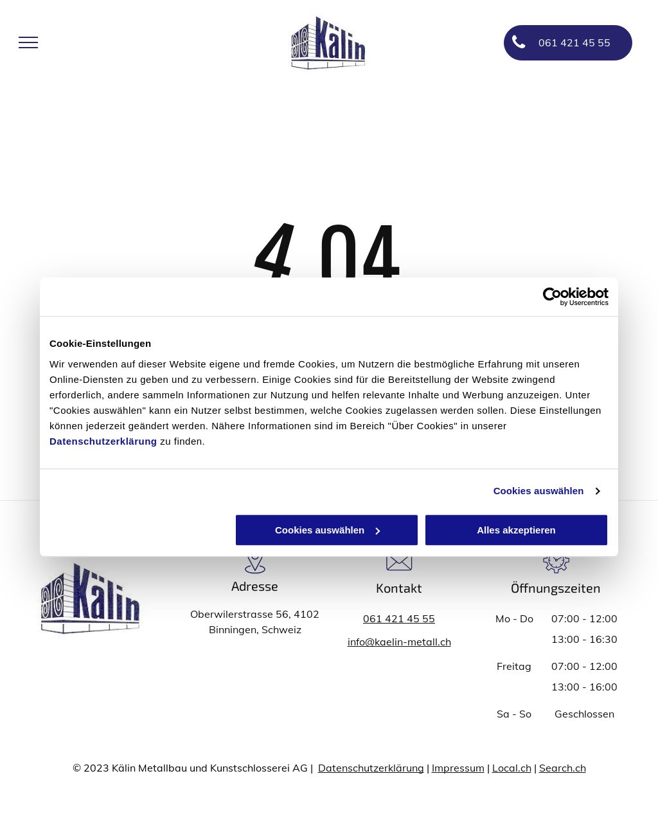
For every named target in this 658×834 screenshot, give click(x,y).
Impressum (458, 767)
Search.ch (562, 767)
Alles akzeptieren (516, 529)
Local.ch (511, 767)
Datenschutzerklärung (103, 441)
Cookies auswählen (539, 490)
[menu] (28, 42)
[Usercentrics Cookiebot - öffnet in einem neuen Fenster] (552, 296)
